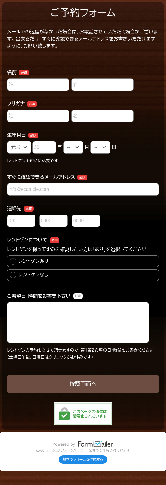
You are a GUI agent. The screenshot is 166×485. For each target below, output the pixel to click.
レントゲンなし (29, 275)
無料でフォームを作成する (83, 459)
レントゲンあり (29, 261)
